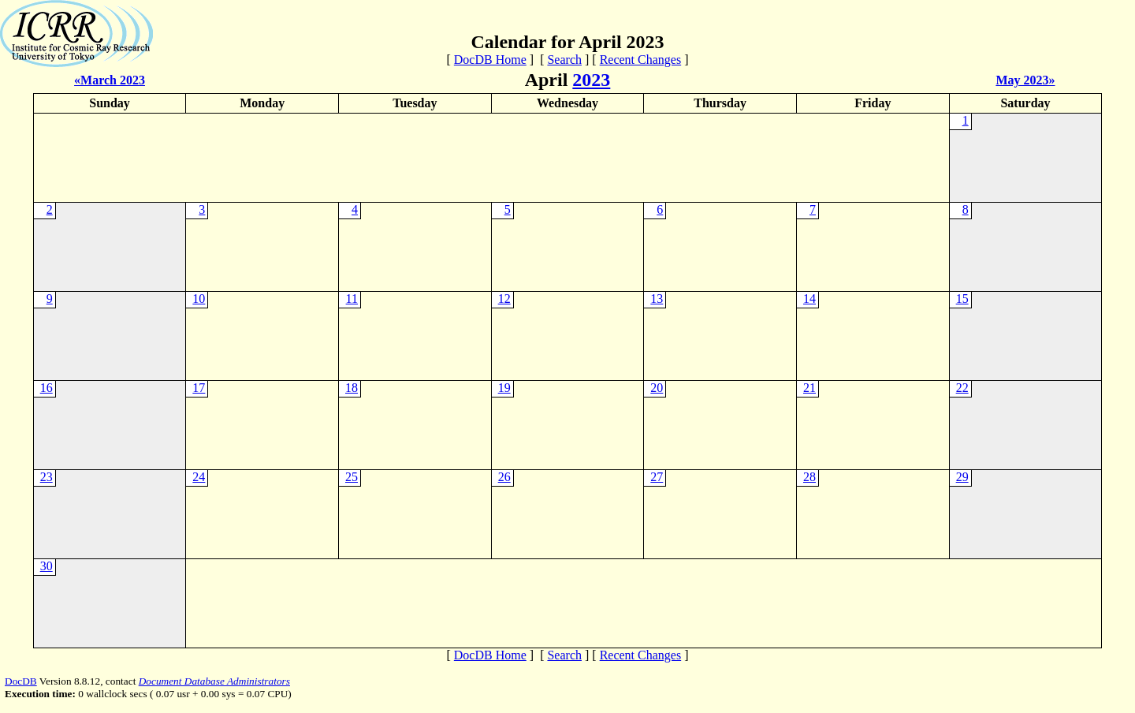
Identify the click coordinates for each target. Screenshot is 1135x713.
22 (962, 387)
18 (351, 387)
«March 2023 (109, 80)
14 (809, 298)
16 (46, 387)
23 (46, 476)
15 (962, 298)
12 (504, 298)
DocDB (21, 681)
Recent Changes (641, 59)
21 (809, 387)
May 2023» (1025, 80)
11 (352, 298)
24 (198, 476)
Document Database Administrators (214, 681)
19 (504, 387)
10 (198, 298)
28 (809, 476)
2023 (591, 79)
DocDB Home (490, 59)
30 (46, 566)
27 (656, 476)
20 (656, 387)
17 (198, 387)
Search (564, 59)
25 (351, 476)
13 (656, 298)
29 (962, 476)
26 (504, 476)
